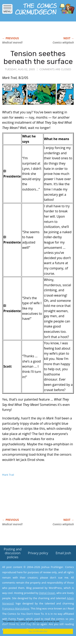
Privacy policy (38, 553)
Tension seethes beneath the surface (38, 57)
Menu (7, 10)
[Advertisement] (34, 501)
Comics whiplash (63, 42)
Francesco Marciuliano (15, 608)
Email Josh (63, 553)
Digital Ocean (47, 593)
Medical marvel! (12, 42)
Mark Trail (8, 474)
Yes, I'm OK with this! (38, 631)
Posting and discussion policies (13, 553)
